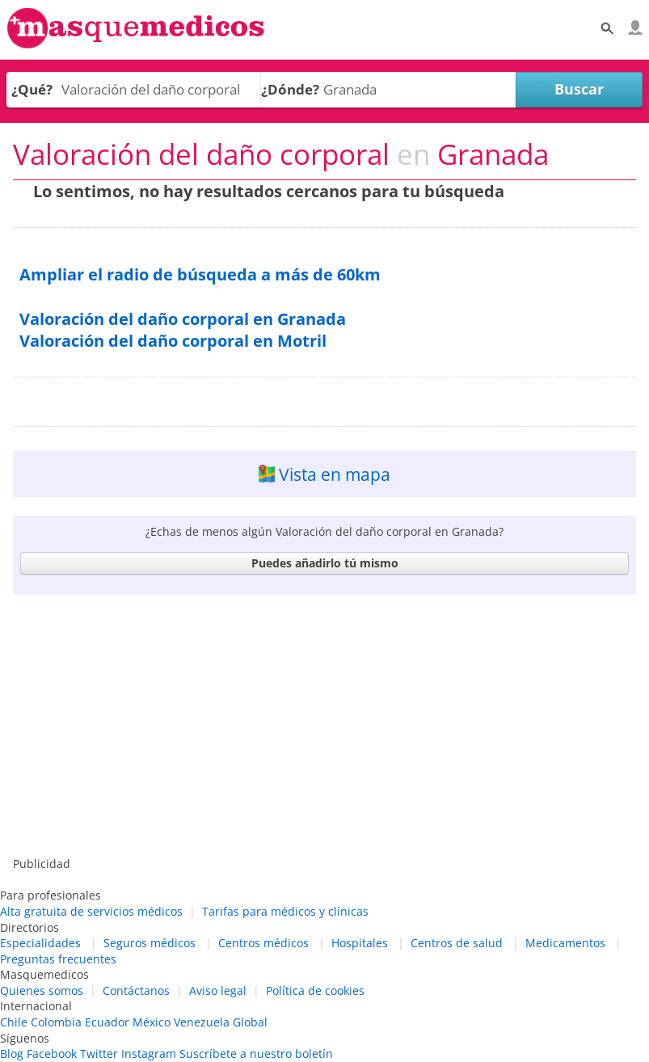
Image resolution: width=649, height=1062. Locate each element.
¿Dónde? (290, 89)
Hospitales (359, 942)
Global (250, 1022)
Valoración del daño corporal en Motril (173, 341)
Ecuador (107, 1022)
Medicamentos (565, 942)
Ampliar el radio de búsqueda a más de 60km (200, 274)
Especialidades (40, 942)
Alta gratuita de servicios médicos (91, 911)
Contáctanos (136, 990)
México (152, 1022)
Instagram (148, 1053)
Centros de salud (457, 942)
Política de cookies (315, 990)
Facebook (52, 1053)
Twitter (99, 1053)
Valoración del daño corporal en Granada (182, 319)
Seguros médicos (149, 942)
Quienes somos (41, 990)
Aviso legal (218, 990)
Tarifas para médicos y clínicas (285, 911)
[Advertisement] (324, 726)
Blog (11, 1053)
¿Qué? (32, 89)
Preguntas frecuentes (58, 959)
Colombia (56, 1022)
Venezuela (202, 1022)
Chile (13, 1022)
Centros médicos (263, 942)
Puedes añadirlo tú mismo (324, 563)
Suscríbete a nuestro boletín (256, 1053)
